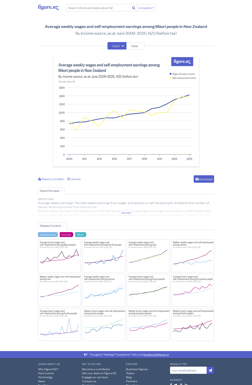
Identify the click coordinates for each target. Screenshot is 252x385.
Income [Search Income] (66, 234)
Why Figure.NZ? (48, 369)
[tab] (117, 45)
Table (134, 46)
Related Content (50, 226)
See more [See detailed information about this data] (126, 212)
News (41, 381)
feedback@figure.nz (156, 354)
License (74, 179)
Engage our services (95, 377)
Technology (45, 377)
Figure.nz (48, 7)
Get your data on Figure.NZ (99, 373)
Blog (128, 377)
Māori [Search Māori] (80, 234)
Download (203, 179)
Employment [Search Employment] (48, 234)
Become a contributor (96, 369)
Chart (116, 46)
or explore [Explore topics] (146, 8)
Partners (131, 381)
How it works (46, 373)
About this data (49, 190)
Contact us (89, 381)
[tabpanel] (126, 112)
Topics (130, 373)
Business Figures (137, 369)
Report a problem (51, 179)
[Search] (134, 7)
